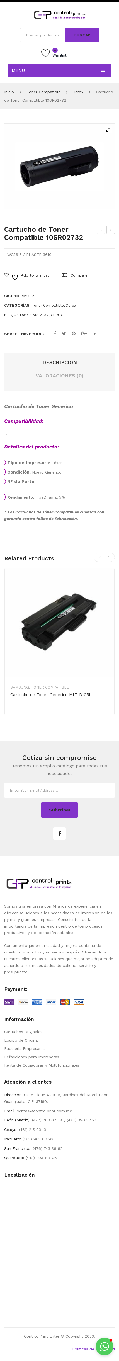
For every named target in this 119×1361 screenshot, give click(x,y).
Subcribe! (59, 810)
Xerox (78, 92)
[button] (104, 1346)
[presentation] (101, 557)
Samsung (19, 687)
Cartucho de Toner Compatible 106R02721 (101, 230)
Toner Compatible (43, 92)
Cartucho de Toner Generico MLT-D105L (50, 694)
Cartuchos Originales (23, 1032)
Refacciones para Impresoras (31, 1057)
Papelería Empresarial (24, 1048)
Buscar (82, 35)
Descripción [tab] (59, 362)
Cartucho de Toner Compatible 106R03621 (111, 230)
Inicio (9, 92)
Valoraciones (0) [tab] (60, 376)
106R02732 (38, 315)
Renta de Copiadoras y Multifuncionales (41, 1065)
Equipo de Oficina (21, 1040)
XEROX (57, 315)
